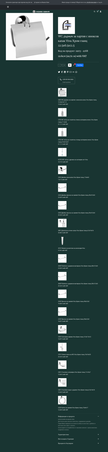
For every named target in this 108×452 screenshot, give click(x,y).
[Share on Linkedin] (65, 72)
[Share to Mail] (71, 72)
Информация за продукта (78, 416)
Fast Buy (79, 65)
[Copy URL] (73, 72)
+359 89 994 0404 (66, 79)
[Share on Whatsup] (76, 72)
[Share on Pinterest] (68, 72)
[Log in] (100, 11)
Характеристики (78, 434)
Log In (100, 2)
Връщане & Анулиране (78, 443)
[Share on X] (59, 72)
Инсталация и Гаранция (78, 439)
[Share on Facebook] (62, 72)
